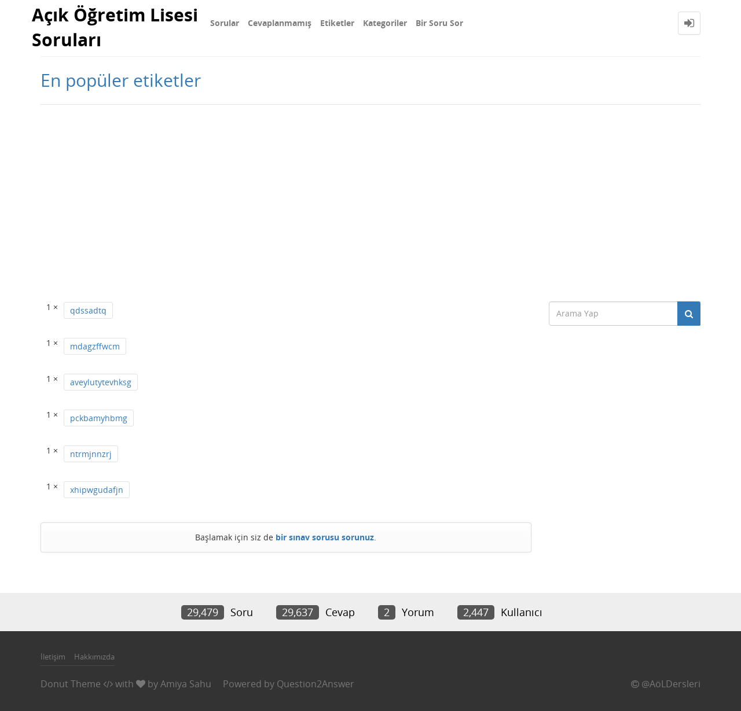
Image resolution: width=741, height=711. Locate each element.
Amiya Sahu (185, 683)
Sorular (224, 22)
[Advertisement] (370, 197)
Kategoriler (385, 22)
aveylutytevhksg (100, 382)
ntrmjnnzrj (91, 453)
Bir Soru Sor (439, 22)
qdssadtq (88, 310)
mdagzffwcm (95, 346)
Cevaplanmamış (279, 22)
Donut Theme (71, 683)
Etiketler (337, 22)
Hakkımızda (94, 656)
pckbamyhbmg (98, 417)
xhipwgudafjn (96, 489)
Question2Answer (315, 683)
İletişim (53, 656)
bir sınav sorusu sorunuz (325, 537)
